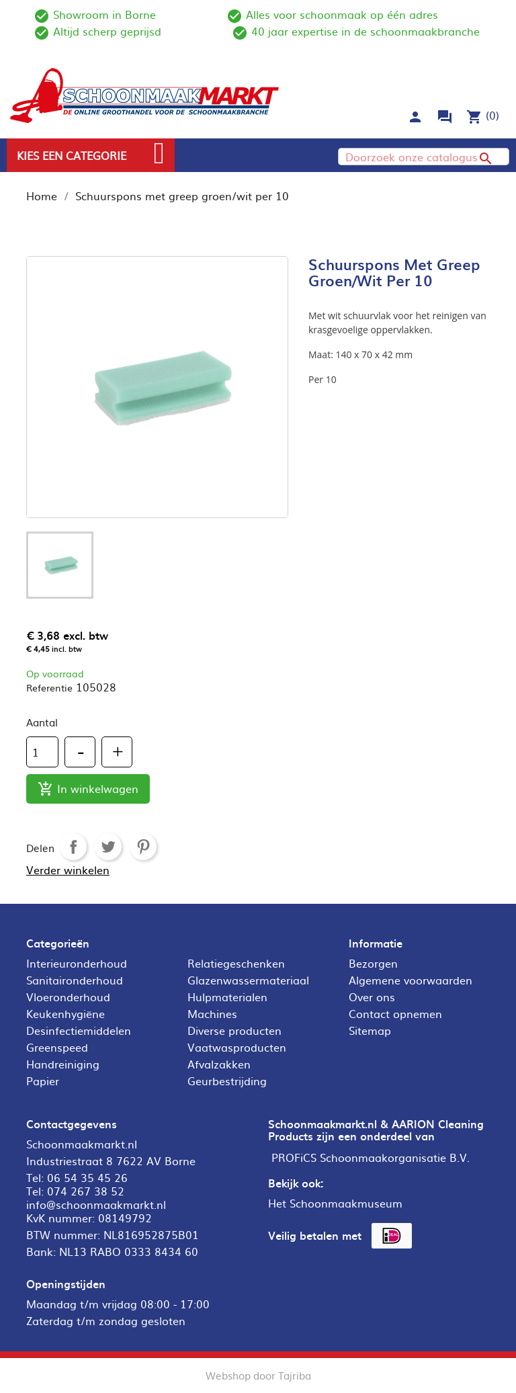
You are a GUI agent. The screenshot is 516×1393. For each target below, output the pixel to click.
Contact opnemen (395, 1013)
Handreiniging (62, 1064)
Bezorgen (373, 963)
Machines (212, 1013)
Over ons (372, 996)
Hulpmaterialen (227, 996)
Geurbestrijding (227, 1080)
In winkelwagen (88, 789)
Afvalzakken (219, 1064)
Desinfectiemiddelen (78, 1030)
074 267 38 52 (85, 1191)
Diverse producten (234, 1030)
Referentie (49, 687)
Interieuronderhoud (76, 963)
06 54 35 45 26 (87, 1177)
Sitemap (370, 1030)
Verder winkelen (68, 869)
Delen (73, 846)
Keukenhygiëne (65, 1013)
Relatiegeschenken (236, 963)
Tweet (108, 846)
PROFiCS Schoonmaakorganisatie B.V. (370, 1157)
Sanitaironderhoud (74, 980)
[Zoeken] (423, 156)
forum (445, 117)
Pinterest (143, 846)
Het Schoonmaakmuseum (335, 1203)
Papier (42, 1080)
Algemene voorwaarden (410, 980)
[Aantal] (42, 751)
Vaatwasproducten (236, 1047)
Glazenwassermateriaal (248, 980)
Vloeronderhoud (68, 996)
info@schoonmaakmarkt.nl (96, 1204)
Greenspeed (57, 1047)
